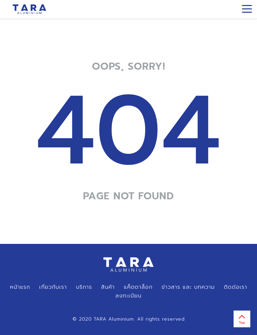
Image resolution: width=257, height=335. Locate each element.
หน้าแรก (20, 287)
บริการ (84, 287)
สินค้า (108, 287)
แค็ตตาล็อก (138, 287)
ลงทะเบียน (128, 296)
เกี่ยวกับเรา (53, 287)
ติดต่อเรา (235, 287)
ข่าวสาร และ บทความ (188, 287)
